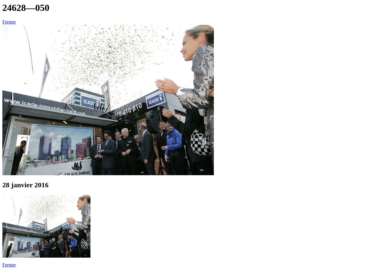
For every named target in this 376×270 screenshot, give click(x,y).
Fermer (9, 21)
